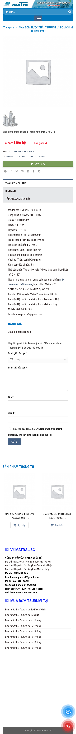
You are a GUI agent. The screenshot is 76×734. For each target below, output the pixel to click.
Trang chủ (9, 27)
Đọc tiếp (19, 525)
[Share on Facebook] (11, 171)
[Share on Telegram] (39, 171)
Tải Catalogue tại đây (17, 198)
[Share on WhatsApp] (5, 171)
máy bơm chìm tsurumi (35, 156)
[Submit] (70, 12)
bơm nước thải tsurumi (15, 156)
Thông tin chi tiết (15, 183)
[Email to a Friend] (22, 171)
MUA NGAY (38, 163)
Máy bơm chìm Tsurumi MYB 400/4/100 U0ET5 (57, 516)
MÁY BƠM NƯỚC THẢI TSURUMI (37, 27)
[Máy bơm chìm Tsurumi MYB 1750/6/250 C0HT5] (19, 491)
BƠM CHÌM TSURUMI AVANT (23, 151)
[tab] (38, 183)
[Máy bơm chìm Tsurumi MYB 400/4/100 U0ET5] (57, 491)
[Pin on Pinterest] (28, 171)
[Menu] (38, 18)
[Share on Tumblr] (33, 171)
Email (12, 413)
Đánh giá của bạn (17, 353)
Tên (11, 397)
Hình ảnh (10, 191)
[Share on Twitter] (16, 171)
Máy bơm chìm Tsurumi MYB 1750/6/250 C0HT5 (19, 516)
